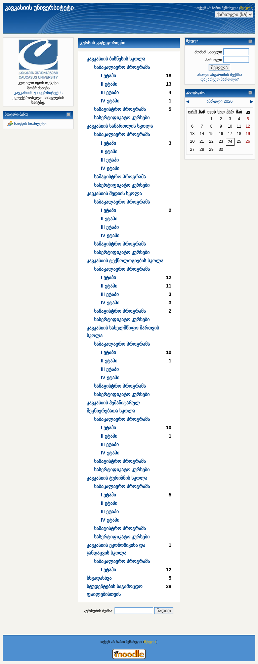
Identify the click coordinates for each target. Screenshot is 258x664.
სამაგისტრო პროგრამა (120, 109)
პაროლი (213, 59)
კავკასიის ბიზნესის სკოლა (116, 58)
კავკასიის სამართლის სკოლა (120, 126)
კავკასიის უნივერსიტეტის (38, 92)
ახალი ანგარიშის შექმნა (220, 75)
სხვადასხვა (99, 578)
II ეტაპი (109, 84)
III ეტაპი (110, 92)
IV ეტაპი (110, 100)
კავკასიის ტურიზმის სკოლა (117, 478)
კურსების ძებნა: (99, 611)
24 (230, 141)
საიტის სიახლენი (30, 124)
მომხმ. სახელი (208, 52)
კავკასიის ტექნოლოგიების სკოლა (125, 260)
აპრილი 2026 (219, 101)
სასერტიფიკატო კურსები (121, 117)
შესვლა (246, 8)
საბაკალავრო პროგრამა (122, 67)
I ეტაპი (108, 75)
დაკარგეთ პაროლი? (220, 79)
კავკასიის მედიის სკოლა (114, 193)
